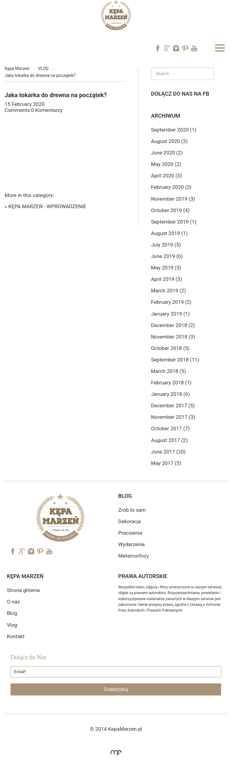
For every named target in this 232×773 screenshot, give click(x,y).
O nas (13, 602)
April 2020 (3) (166, 176)
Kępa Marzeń (17, 68)
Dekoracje (129, 521)
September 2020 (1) (173, 130)
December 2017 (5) (173, 405)
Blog (12, 613)
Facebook (158, 48)
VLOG (43, 68)
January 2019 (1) (170, 314)
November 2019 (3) (173, 199)
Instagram (176, 48)
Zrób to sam (132, 510)
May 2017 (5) (166, 463)
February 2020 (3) (171, 187)
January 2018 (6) (170, 394)
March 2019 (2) (168, 291)
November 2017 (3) (173, 417)
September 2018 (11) (175, 360)
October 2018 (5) (170, 348)
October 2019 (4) (170, 210)
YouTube (194, 48)
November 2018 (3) (173, 337)
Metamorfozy (133, 556)
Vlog (12, 625)
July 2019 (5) (166, 245)
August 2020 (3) (169, 141)
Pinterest (185, 48)
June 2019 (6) (167, 256)
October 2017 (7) (170, 428)
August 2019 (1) (169, 233)
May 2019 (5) (166, 268)
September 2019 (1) (173, 222)
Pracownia (130, 533)
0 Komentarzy (47, 110)
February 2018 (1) (171, 383)
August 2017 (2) (169, 440)
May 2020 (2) (166, 164)
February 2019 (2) (171, 302)
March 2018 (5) (168, 371)
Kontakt (16, 636)
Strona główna (23, 590)
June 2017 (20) (168, 452)
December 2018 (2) (173, 325)
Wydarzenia (131, 544)
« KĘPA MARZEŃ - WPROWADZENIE (45, 206)
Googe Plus (167, 48)
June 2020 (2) (167, 153)
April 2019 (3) (166, 279)
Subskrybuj (116, 689)
